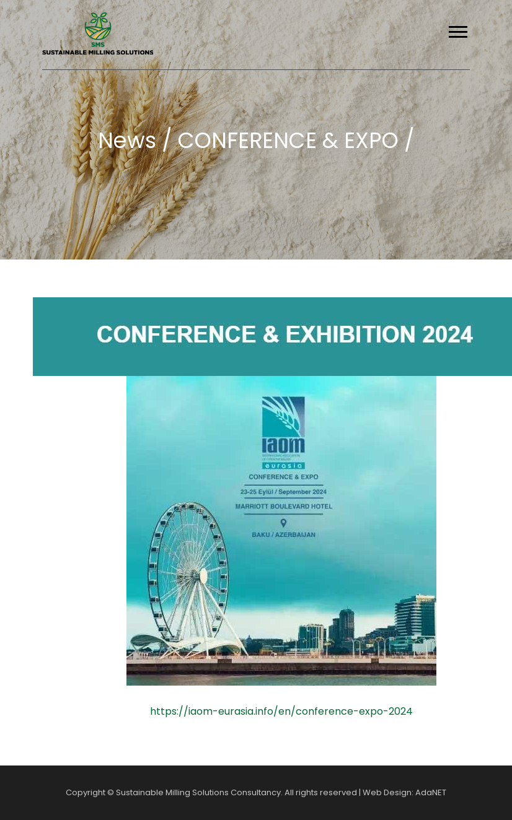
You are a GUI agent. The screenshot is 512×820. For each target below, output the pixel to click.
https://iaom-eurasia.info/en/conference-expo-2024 (281, 711)
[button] (457, 29)
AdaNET (430, 792)
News (130, 140)
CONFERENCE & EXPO (291, 140)
